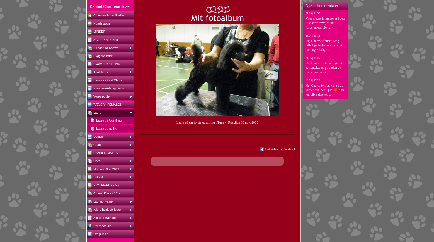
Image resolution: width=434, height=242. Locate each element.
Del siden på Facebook (280, 149)
